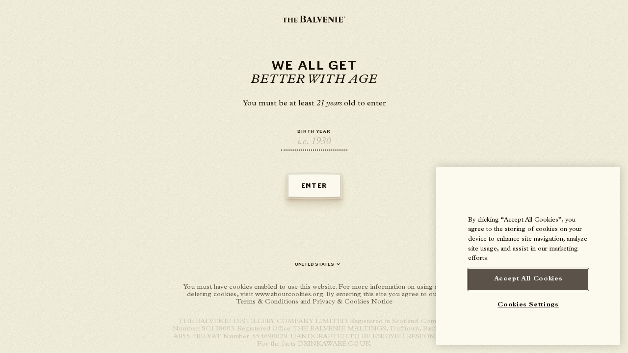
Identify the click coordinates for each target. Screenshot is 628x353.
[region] (528, 256)
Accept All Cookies (528, 279)
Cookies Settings (528, 305)
